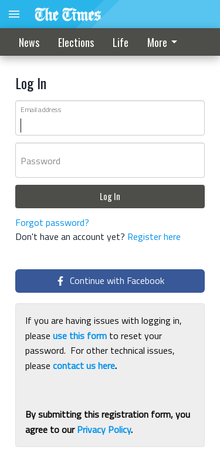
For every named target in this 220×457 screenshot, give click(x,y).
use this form (80, 336)
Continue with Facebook (110, 280)
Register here (154, 236)
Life (120, 42)
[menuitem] (165, 42)
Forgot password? (52, 222)
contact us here (84, 365)
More (164, 42)
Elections (76, 42)
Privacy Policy (104, 429)
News (29, 42)
